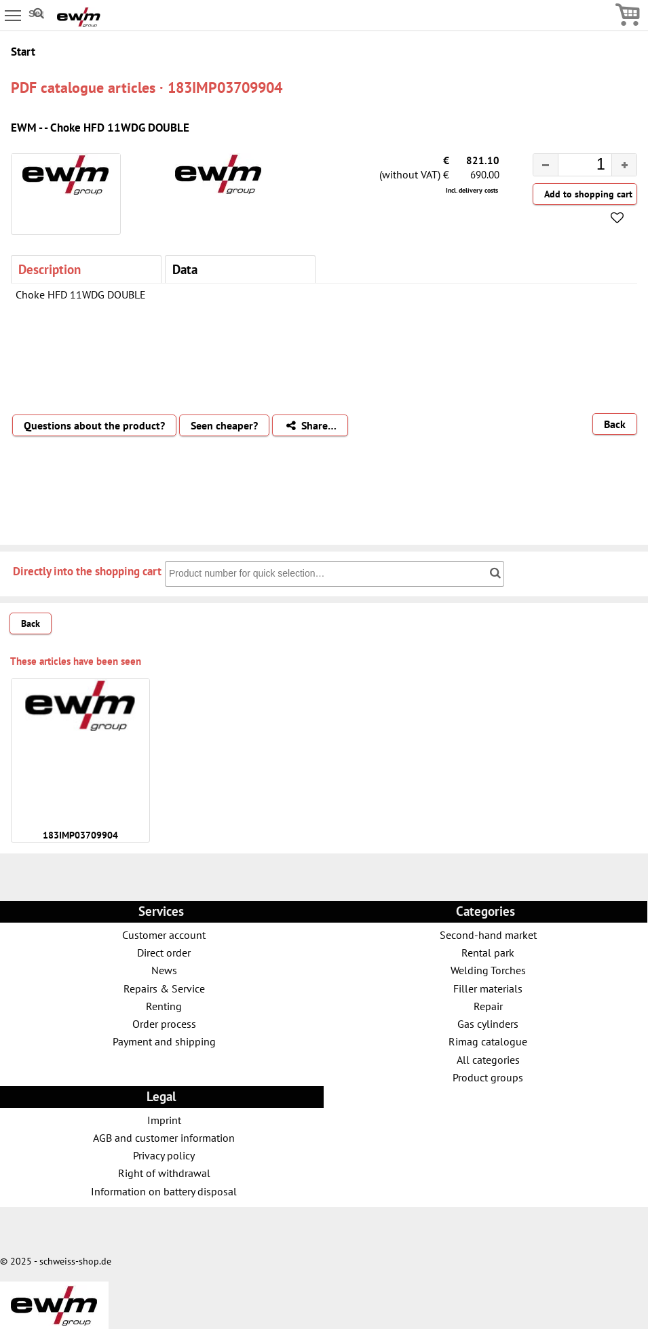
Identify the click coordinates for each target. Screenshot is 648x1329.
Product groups (488, 1077)
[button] (623, 165)
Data (184, 269)
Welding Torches (488, 970)
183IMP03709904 (80, 835)
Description (49, 269)
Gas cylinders (487, 1023)
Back (615, 424)
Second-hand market (488, 934)
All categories (488, 1059)
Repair (488, 1006)
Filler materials (487, 988)
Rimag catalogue (488, 1041)
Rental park (487, 952)
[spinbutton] (574, 166)
